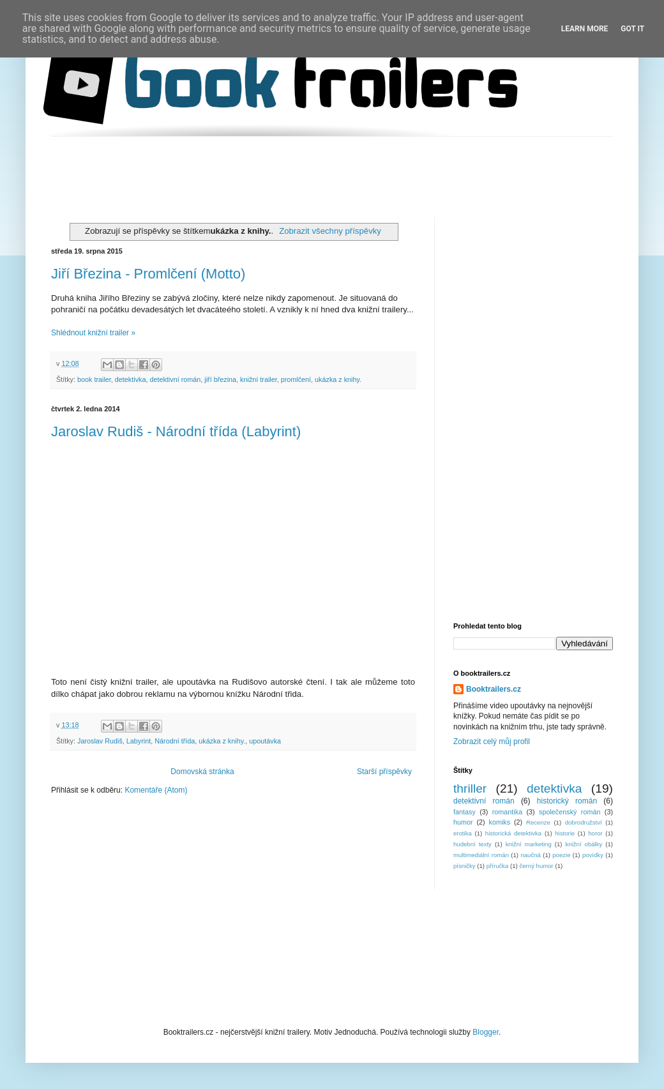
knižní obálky (584, 844)
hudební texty (472, 844)
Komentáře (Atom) (155, 790)
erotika (462, 833)
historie (565, 833)
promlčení (296, 379)
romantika (507, 812)
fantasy (464, 812)
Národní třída (175, 741)
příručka (498, 865)
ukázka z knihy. (338, 379)
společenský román (569, 812)
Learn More (584, 28)
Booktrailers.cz (493, 689)
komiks (500, 822)
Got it (632, 28)
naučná (530, 854)
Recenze (538, 822)
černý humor (536, 865)
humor (463, 822)
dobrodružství (583, 822)
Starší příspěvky (384, 771)
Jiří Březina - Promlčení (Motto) (148, 274)
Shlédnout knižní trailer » (93, 332)
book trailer (94, 379)
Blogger (485, 1032)
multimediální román (481, 854)
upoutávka (265, 741)
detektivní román (174, 379)
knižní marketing (529, 844)
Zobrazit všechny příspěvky (330, 231)
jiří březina (220, 379)
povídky (592, 854)
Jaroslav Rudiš (100, 741)
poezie (561, 854)
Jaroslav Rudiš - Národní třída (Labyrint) (176, 431)
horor (595, 833)
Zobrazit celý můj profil (491, 741)
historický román (567, 800)
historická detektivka (513, 833)
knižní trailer (258, 379)
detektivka (130, 379)
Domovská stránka (202, 771)
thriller (470, 788)
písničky (464, 865)
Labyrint (138, 741)
